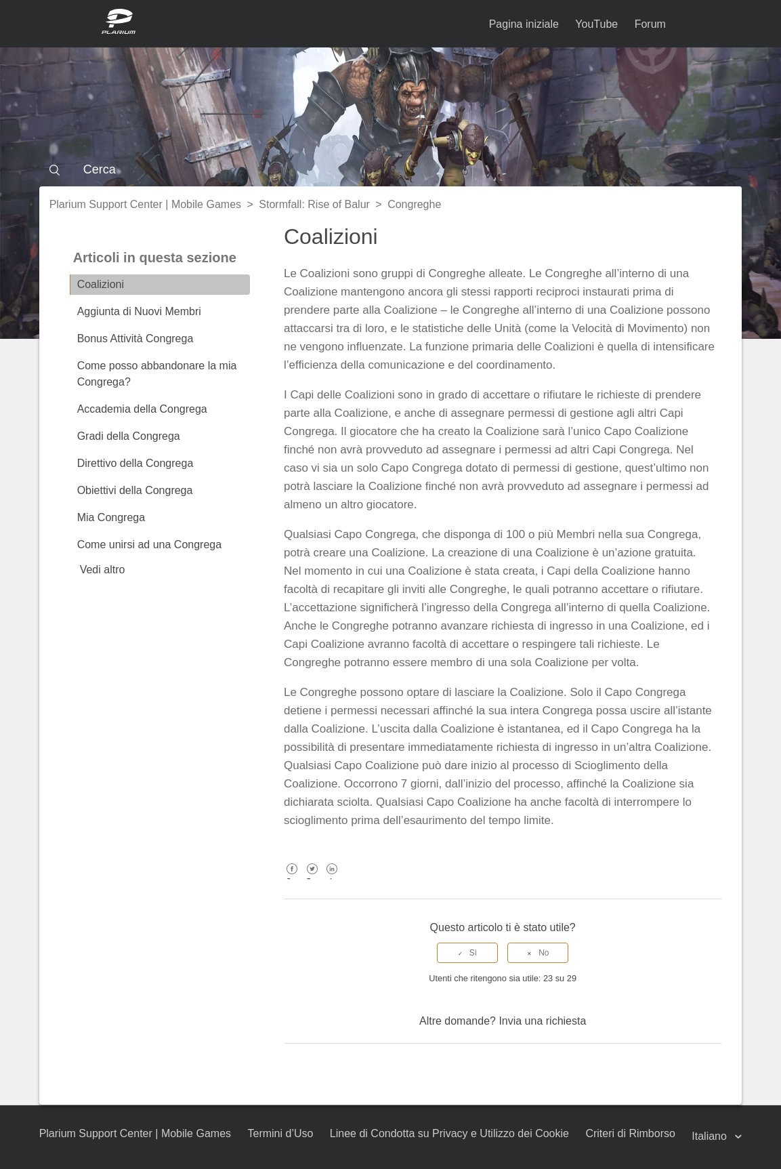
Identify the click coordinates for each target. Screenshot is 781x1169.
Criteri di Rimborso (630, 1133)
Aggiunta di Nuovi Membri (139, 311)
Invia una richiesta (542, 1021)
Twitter (311, 878)
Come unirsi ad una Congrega (149, 544)
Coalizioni (100, 284)
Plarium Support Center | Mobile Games (145, 204)
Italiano (711, 1136)
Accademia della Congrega (142, 409)
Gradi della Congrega (128, 436)
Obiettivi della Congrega (135, 490)
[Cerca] (390, 169)
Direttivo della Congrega (135, 463)
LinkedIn (332, 878)
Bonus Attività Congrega (135, 338)
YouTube (596, 24)
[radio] (467, 953)
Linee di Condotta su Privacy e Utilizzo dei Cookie (449, 1133)
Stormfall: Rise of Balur (314, 204)
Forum (650, 24)
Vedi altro (102, 569)
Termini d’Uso (280, 1133)
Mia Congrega (111, 517)
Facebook (292, 878)
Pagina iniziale (524, 24)
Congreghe (414, 204)
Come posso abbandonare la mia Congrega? (157, 374)
